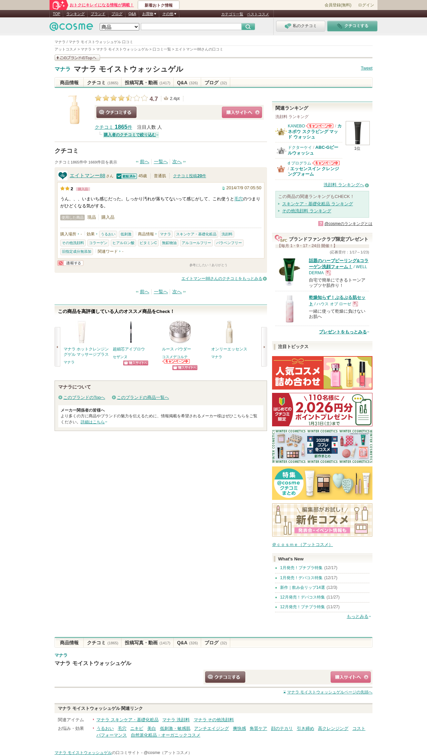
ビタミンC (148, 243)
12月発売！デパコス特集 (302, 597)
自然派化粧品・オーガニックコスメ (165, 735)
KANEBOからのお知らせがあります (320, 126)
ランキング (75, 14)
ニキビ (136, 728)
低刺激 (126, 234)
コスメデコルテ (175, 357)
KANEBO (296, 126)
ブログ (116, 14)
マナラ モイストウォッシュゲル (128, 69)
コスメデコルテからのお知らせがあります (176, 361)
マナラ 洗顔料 (176, 719)
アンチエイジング (211, 728)
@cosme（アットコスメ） (168, 752)
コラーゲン (98, 243)
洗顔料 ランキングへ (344, 184)
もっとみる (357, 616)
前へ (144, 161)
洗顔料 (227, 234)
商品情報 (69, 82)
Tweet (366, 68)
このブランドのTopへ (84, 397)
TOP (56, 14)
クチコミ (102, 82)
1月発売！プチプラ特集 (301, 567)
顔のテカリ (282, 728)
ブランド (98, 14)
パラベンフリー (229, 243)
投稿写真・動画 (147, 82)
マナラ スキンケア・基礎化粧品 (127, 719)
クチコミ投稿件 (189, 176)
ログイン (366, 5)
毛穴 (238, 198)
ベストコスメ (258, 14)
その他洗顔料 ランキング (306, 210)
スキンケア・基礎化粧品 (196, 234)
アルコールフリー (196, 243)
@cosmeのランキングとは (348, 223)
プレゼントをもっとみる (343, 331)
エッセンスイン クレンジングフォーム (313, 171)
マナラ (63, 69)
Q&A (132, 14)
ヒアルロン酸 (123, 243)
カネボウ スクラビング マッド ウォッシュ (315, 131)
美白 (151, 728)
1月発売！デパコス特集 (301, 577)
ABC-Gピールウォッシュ (313, 150)
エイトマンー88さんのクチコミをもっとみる (221, 278)
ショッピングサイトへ (242, 112)
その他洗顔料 (73, 243)
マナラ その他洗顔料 (214, 719)
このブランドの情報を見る (77, 58)
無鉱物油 (169, 243)
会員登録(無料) (338, 5)
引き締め (305, 728)
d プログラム (299, 163)
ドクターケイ (300, 147)
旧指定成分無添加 (76, 251)
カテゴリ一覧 (232, 14)
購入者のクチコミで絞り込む (130, 134)
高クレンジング (333, 728)
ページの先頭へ (329, 692)
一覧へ (161, 161)
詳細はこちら (93, 422)
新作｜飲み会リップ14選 (302, 587)
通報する (70, 263)
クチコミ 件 (113, 127)
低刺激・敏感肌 (175, 728)
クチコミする (116, 112)
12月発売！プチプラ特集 (302, 607)
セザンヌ (120, 357)
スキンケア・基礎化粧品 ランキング (317, 203)
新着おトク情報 (159, 5)
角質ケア (258, 728)
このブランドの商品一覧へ (143, 397)
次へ (177, 161)
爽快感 (239, 728)
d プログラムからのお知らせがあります (326, 163)
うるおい (108, 234)
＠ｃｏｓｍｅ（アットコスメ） (302, 544)
